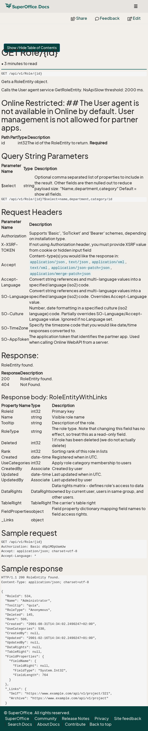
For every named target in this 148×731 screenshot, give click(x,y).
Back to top (101, 724)
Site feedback (127, 718)
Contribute (75, 724)
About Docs (48, 724)
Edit (134, 18)
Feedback (107, 18)
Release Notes (75, 718)
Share (79, 18)
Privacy (102, 718)
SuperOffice (17, 718)
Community (45, 718)
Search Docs (20, 724)
